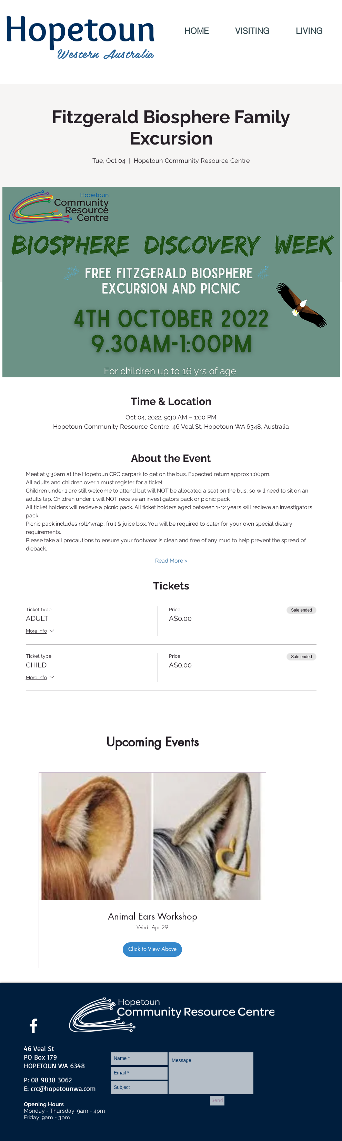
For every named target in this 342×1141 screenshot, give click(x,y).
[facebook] (33, 1025)
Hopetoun (80, 28)
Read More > (171, 560)
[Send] (217, 1100)
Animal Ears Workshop (152, 916)
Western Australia (105, 53)
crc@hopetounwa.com (63, 1088)
